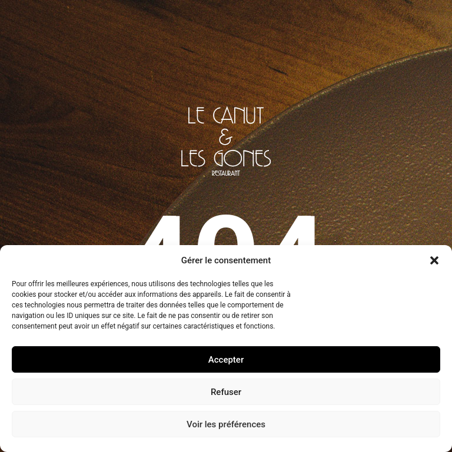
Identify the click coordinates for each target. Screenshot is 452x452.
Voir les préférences (226, 424)
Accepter (226, 359)
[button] (434, 260)
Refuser (226, 392)
